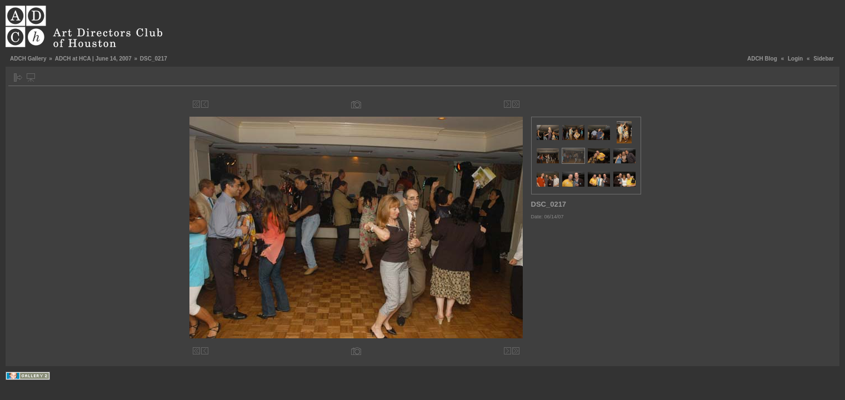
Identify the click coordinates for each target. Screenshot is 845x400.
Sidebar (823, 59)
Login (795, 59)
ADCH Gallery (28, 59)
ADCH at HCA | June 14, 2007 (93, 59)
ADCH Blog (762, 59)
